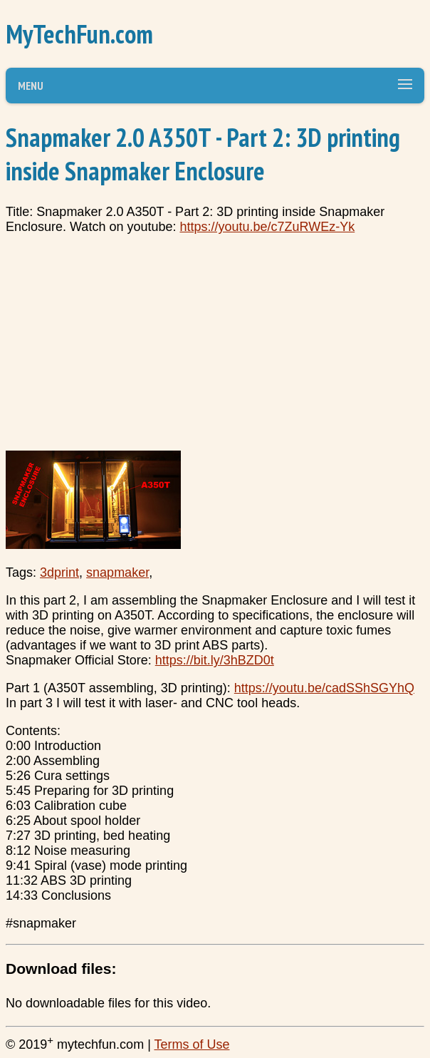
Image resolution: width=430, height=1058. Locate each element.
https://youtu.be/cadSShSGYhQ (324, 688)
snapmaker (117, 572)
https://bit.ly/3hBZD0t (214, 660)
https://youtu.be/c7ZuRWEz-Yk (267, 227)
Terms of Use (191, 1044)
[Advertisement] (215, 347)
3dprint (59, 572)
